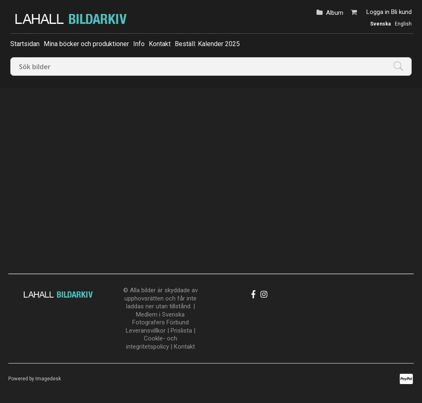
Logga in (377, 12)
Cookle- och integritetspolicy (151, 342)
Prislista (181, 330)
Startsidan (25, 44)
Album (334, 12)
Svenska (380, 24)
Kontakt (160, 44)
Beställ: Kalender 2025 (207, 44)
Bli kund (401, 12)
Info (139, 44)
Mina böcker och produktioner (86, 44)
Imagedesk (48, 379)
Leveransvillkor (146, 330)
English (403, 24)
